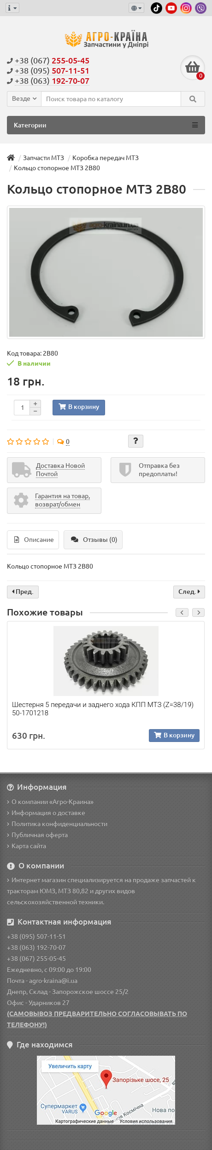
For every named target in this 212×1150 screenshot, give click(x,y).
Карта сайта (26, 846)
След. (189, 591)
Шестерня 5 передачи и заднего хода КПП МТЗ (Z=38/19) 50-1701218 (103, 709)
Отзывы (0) (94, 539)
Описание (34, 539)
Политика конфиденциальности (57, 824)
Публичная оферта (37, 835)
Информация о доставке (46, 812)
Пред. (23, 591)
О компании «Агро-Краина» (50, 801)
